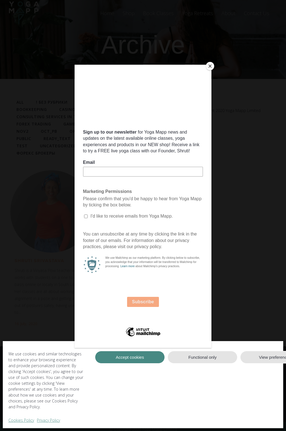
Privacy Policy (48, 420)
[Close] (210, 66)
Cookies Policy (21, 420)
